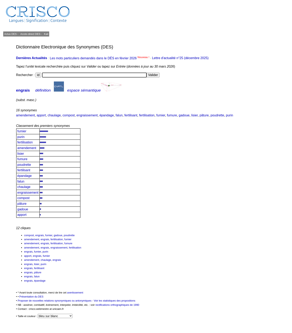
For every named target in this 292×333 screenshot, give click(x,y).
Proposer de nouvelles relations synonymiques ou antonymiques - (56, 300)
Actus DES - (11, 33)
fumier (160, 115)
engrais (23, 90)
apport (41, 115)
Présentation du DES (31, 296)
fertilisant (130, 115)
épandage (106, 115)
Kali (46, 33)
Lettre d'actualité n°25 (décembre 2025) (180, 58)
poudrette (217, 115)
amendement (25, 115)
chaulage (54, 115)
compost (69, 115)
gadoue (184, 115)
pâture (204, 115)
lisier (194, 115)
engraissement (87, 115)
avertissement (75, 292)
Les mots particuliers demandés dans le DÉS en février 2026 (100, 58)
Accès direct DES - (31, 33)
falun (119, 115)
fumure (172, 115)
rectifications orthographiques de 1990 (117, 304)
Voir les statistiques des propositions (114, 300)
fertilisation (146, 115)
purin (229, 115)
